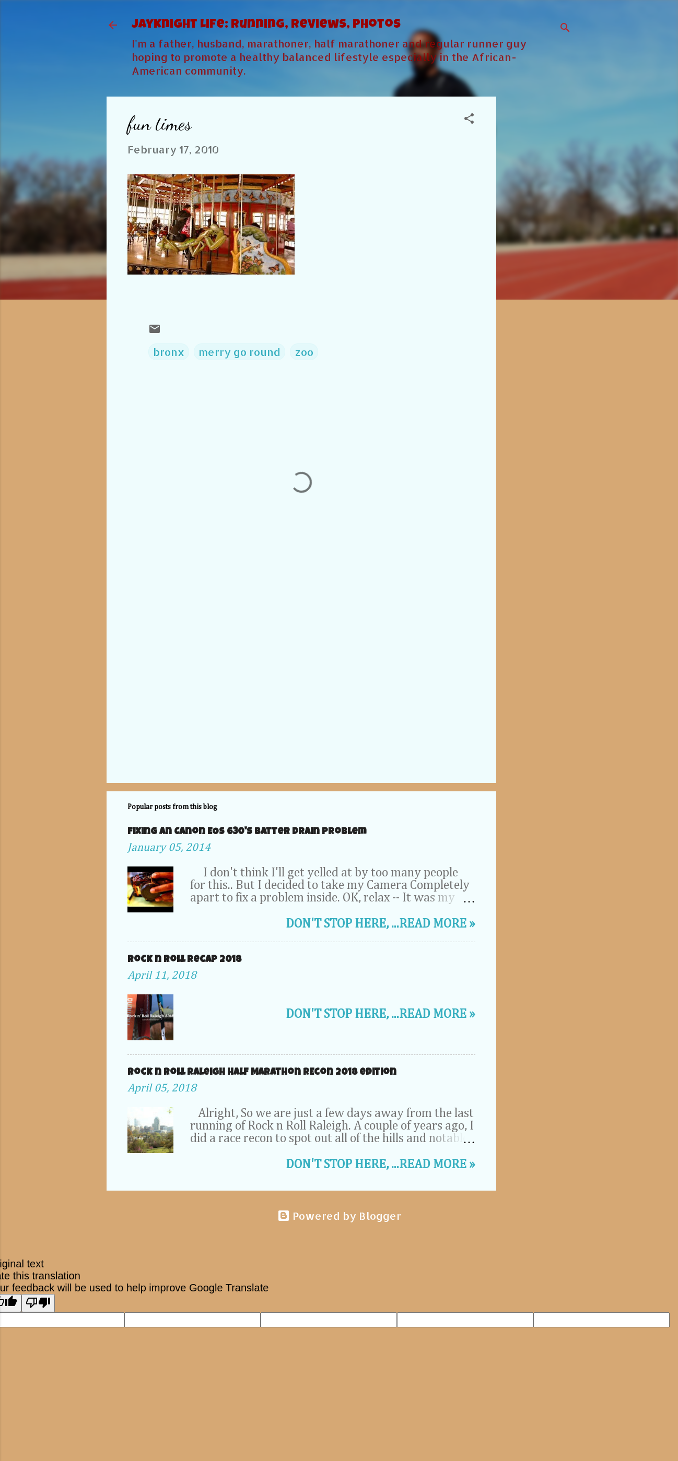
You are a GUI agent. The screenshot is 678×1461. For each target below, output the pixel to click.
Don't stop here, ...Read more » (380, 924)
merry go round (239, 352)
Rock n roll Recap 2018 (184, 960)
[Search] (565, 28)
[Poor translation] (38, 1303)
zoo (304, 352)
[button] (469, 119)
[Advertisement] (538, 253)
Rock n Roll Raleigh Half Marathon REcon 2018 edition (261, 1072)
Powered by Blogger (339, 1215)
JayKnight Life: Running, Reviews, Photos (266, 25)
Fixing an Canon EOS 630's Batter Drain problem (246, 832)
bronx (168, 352)
